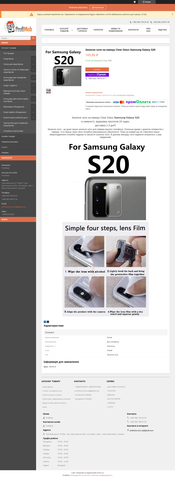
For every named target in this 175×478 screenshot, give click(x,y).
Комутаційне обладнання (14, 112)
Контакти (133, 30)
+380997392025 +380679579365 (88, 387)
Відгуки (162, 30)
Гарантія (98, 30)
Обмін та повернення (115, 30)
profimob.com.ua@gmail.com (14, 207)
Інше (45, 407)
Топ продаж (8, 53)
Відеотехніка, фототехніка (54, 403)
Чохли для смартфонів (13, 64)
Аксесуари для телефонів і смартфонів (15, 78)
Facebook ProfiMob (83, 395)
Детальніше (98, 7)
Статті (4, 147)
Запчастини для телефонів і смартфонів (15, 124)
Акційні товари (8, 136)
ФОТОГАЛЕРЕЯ (114, 399)
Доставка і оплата (82, 30)
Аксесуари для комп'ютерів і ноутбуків (15, 99)
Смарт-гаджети (10, 85)
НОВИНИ (111, 403)
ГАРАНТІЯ (111, 391)
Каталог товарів (9, 48)
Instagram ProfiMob (83, 399)
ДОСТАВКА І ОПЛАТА (116, 387)
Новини (5, 152)
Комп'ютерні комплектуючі (15, 117)
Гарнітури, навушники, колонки (56, 399)
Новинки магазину (10, 141)
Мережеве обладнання (13, 106)
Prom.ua (100, 473)
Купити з (97, 74)
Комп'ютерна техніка (52, 395)
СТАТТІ (110, 407)
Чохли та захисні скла (52, 391)
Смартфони (8, 58)
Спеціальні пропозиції (13, 131)
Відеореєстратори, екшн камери (14, 92)
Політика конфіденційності (102, 475)
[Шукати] (33, 38)
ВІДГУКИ (111, 395)
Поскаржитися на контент (80, 475)
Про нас (148, 30)
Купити (97, 69)
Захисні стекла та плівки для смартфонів (16, 70)
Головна (49, 30)
